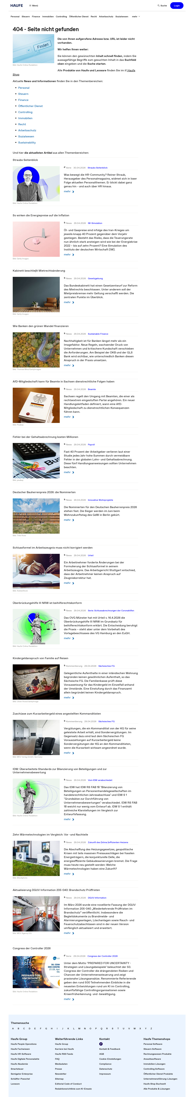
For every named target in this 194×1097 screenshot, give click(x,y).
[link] (15, 16)
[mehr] (136, 16)
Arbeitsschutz (27, 130)
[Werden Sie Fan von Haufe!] (101, 1044)
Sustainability (27, 142)
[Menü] (34, 5)
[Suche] (162, 5)
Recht (22, 124)
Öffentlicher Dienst (30, 106)
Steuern (23, 94)
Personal (23, 88)
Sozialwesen (26, 136)
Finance (23, 100)
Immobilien (25, 118)
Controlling (25, 112)
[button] (176, 5)
